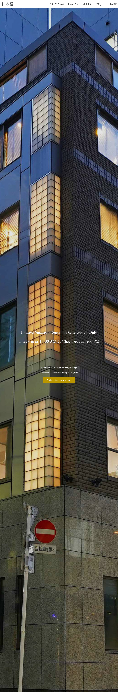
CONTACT (109, 4)
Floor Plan (72, 4)
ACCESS (86, 4)
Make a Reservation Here (59, 380)
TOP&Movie (56, 4)
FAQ (96, 4)
